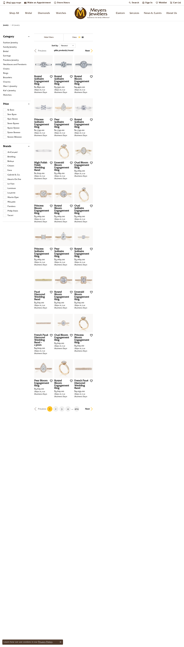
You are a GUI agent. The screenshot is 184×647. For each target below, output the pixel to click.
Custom (120, 13)
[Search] (134, 2)
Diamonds (44, 13)
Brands (7, 146)
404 (121, 564)
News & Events (152, 13)
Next (175, 51)
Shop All (14, 13)
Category (8, 36)
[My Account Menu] (147, 2)
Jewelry (6, 25)
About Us (171, 13)
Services (134, 13)
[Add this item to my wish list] (80, 106)
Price (6, 104)
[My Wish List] (161, 2)
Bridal (28, 13)
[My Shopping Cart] (175, 2)
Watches (61, 13)
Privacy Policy (45, 642)
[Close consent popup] (60, 642)
